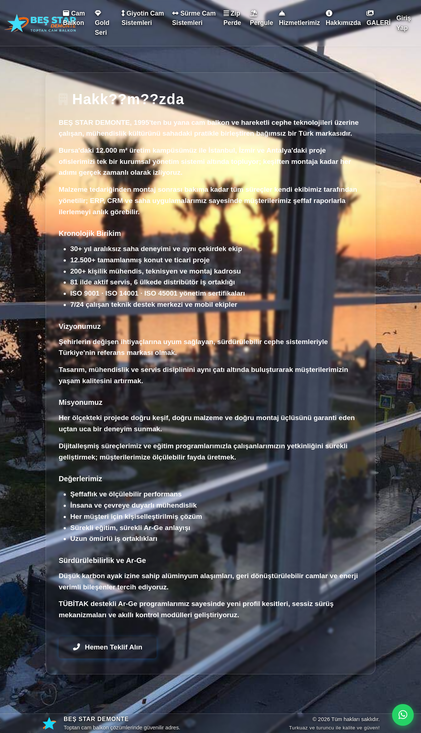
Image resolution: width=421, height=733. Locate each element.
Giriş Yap (403, 22)
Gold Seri (102, 23)
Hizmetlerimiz (299, 18)
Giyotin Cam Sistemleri (143, 18)
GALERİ (378, 18)
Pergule (261, 18)
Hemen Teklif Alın (107, 647)
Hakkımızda (343, 18)
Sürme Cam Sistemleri (194, 18)
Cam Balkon (74, 18)
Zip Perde (232, 18)
